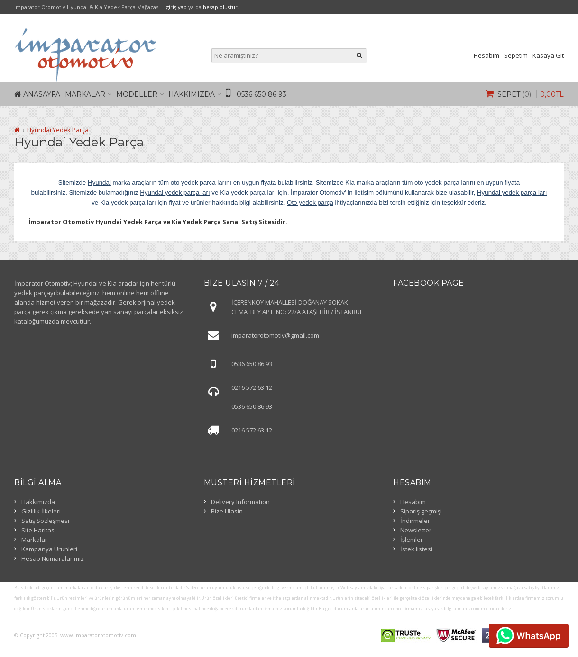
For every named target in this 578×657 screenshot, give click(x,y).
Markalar (85, 94)
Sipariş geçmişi (421, 511)
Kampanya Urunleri (49, 549)
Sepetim (516, 55)
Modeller (136, 94)
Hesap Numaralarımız (52, 558)
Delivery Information (240, 501)
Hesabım (486, 55)
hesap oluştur (220, 6)
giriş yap (176, 6)
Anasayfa (41, 94)
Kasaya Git (548, 55)
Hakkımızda (191, 94)
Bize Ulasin (227, 511)
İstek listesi (416, 549)
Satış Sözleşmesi (45, 520)
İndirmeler (415, 520)
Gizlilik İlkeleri (41, 511)
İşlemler (411, 539)
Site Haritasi (38, 530)
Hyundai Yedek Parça (58, 130)
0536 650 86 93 (261, 94)
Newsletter (415, 530)
